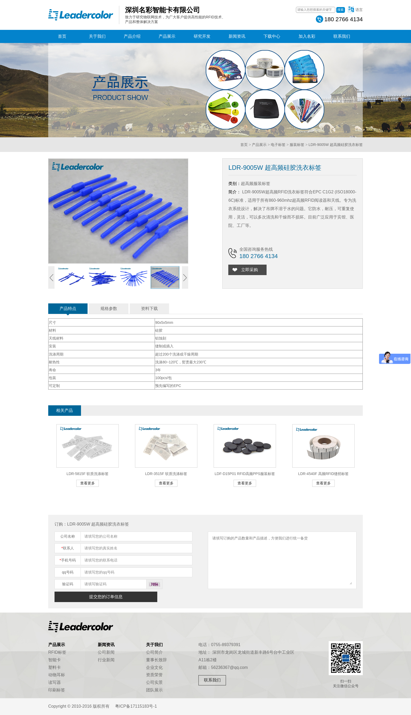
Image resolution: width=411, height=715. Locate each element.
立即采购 (250, 270)
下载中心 (271, 36)
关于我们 (97, 36)
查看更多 (87, 483)
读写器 (54, 682)
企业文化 (154, 667)
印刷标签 (56, 690)
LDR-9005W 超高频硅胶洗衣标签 (336, 145)
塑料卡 (54, 667)
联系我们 (341, 36)
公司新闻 (106, 652)
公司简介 (154, 652)
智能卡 (54, 660)
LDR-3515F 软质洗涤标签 (166, 474)
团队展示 (154, 690)
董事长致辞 (156, 660)
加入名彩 (307, 36)
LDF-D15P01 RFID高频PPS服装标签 (245, 474)
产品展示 (167, 36)
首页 (62, 36)
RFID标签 (57, 652)
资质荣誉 (154, 675)
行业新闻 (106, 660)
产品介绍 (132, 36)
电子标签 (278, 145)
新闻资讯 (237, 36)
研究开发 (202, 36)
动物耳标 (56, 675)
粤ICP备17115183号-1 (136, 706)
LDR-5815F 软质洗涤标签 (88, 474)
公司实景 (154, 682)
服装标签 (297, 145)
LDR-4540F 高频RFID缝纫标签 (323, 474)
